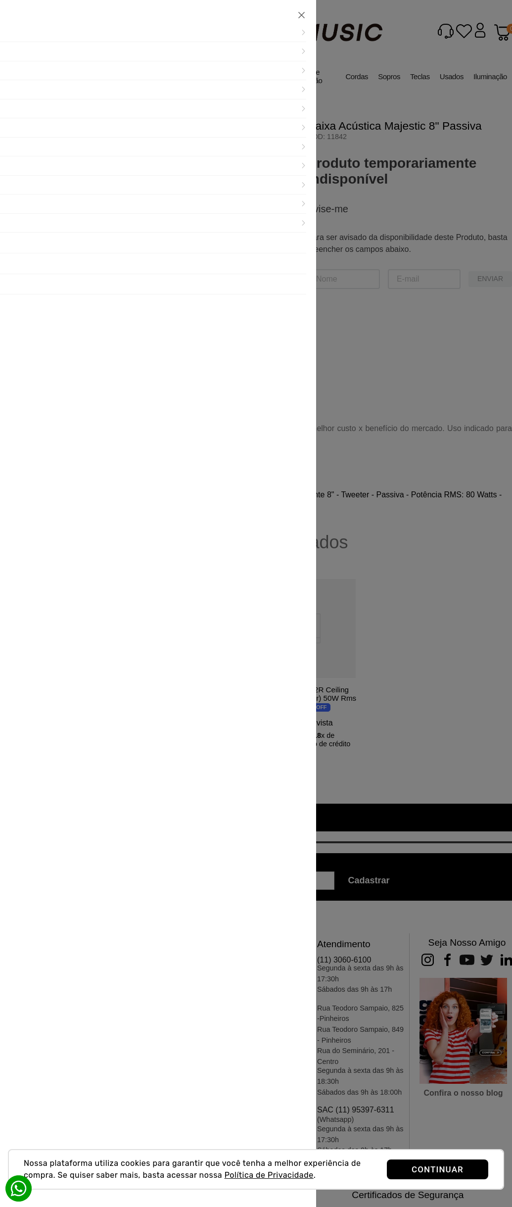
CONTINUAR (438, 1169)
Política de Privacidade (269, 1175)
